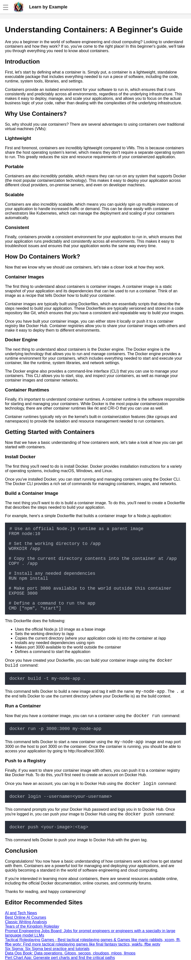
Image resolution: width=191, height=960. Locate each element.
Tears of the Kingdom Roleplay (32, 926)
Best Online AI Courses (25, 917)
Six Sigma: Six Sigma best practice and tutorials (47, 949)
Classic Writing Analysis (26, 922)
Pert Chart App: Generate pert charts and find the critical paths (60, 958)
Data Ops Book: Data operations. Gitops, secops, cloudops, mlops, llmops (70, 953)
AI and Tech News (21, 913)
